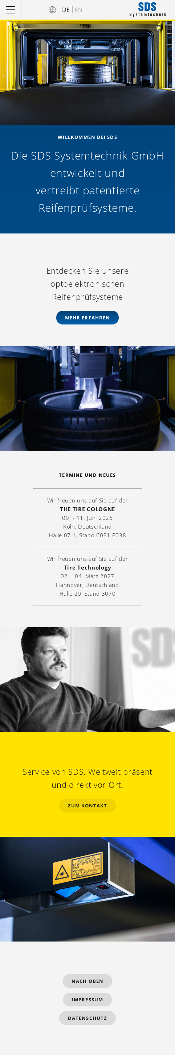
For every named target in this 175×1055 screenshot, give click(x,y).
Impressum (87, 999)
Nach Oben (87, 981)
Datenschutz (87, 1018)
